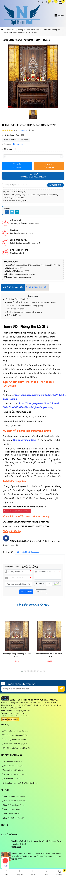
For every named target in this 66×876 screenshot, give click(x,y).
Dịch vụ (5, 725)
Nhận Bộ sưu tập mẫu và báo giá (17, 511)
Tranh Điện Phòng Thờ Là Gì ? (18, 299)
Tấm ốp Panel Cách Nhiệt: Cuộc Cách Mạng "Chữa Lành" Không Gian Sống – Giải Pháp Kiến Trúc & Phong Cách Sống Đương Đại (36, 855)
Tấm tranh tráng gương (24, 440)
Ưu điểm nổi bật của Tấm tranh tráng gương (25, 306)
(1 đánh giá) (23, 130)
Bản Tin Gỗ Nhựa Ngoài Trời (14, 818)
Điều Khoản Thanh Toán (12, 779)
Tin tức (5, 790)
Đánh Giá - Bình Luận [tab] (36, 287)
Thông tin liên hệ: (14, 315)
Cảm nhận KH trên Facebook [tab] (28, 552)
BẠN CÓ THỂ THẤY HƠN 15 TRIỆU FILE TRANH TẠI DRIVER (31, 303)
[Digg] (17, 212)
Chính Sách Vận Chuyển (12, 766)
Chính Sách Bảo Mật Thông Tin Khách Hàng (20, 783)
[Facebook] (7, 212)
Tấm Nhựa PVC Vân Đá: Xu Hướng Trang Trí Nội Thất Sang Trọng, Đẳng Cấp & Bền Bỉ (36, 842)
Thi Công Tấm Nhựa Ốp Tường (15, 735)
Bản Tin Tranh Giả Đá (11, 809)
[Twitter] (12, 212)
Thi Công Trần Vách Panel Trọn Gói (16, 748)
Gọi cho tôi (55, 185)
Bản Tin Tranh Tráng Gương (13, 805)
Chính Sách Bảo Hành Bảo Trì (14, 775)
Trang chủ (19, 872)
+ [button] (61, 156)
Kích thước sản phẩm (16, 309)
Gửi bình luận (26, 592)
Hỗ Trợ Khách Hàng (11, 755)
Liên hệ (4, 825)
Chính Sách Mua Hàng (12, 762)
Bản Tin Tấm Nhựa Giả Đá (13, 797)
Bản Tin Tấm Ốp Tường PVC (14, 801)
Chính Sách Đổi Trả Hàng (12, 770)
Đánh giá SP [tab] (8, 552)
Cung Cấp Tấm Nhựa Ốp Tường (15, 731)
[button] (38, 3)
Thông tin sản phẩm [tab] (13, 287)
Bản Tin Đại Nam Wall (11, 814)
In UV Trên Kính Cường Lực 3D (14, 744)
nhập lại (41, 592)
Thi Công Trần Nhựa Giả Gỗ (14, 740)
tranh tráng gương (41, 431)
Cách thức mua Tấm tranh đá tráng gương (25, 312)
